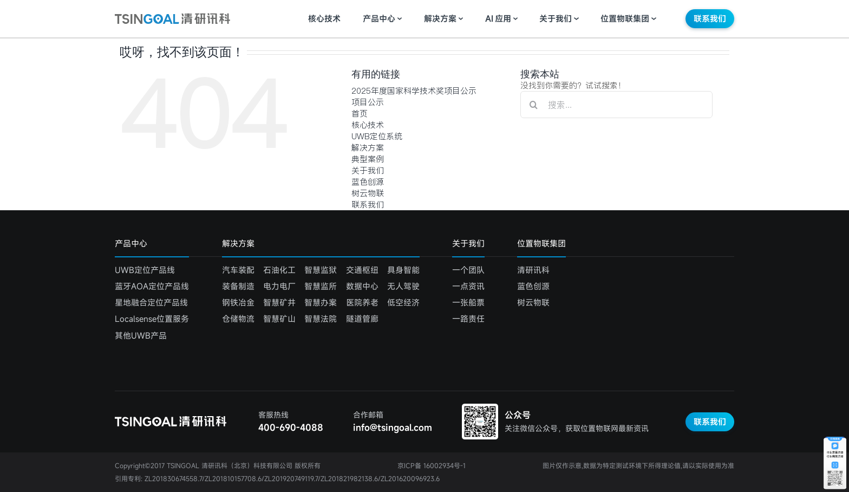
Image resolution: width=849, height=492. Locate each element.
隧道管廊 (362, 318)
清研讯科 (533, 269)
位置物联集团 (624, 19)
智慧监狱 (320, 269)
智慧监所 (320, 286)
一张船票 (468, 302)
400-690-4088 (290, 427)
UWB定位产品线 (145, 269)
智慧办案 (320, 302)
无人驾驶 (403, 286)
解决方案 (440, 19)
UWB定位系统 (376, 136)
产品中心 (379, 19)
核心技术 (324, 19)
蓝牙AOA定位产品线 (152, 286)
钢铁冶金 (238, 302)
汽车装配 (238, 269)
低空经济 (403, 302)
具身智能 (403, 269)
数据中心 (362, 286)
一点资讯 (468, 286)
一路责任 (468, 318)
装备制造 (238, 286)
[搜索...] (616, 104)
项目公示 (367, 102)
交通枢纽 (362, 269)
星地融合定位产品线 (151, 302)
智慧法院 (320, 318)
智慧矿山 (279, 318)
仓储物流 (238, 318)
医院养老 (362, 302)
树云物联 (367, 193)
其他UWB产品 (141, 335)
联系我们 (710, 18)
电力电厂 (279, 286)
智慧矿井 (279, 302)
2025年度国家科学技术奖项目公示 (413, 90)
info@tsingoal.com (392, 427)
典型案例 (367, 159)
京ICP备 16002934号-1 (431, 465)
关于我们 (555, 19)
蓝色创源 (367, 181)
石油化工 (279, 269)
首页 (359, 113)
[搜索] (533, 104)
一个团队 (468, 269)
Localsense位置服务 (152, 318)
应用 (498, 19)
